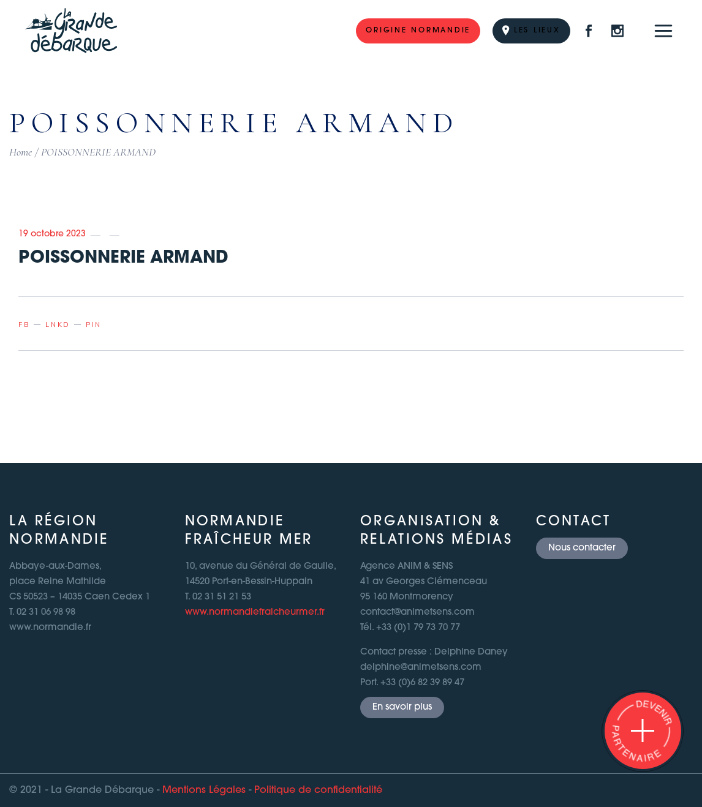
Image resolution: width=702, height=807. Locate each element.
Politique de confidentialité (318, 790)
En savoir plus (402, 707)
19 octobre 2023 (52, 234)
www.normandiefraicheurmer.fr (255, 612)
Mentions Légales (204, 790)
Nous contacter (582, 548)
